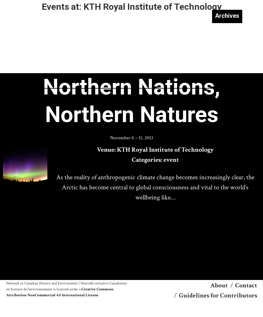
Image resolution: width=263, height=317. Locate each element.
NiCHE (30, 20)
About (219, 285)
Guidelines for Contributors (218, 295)
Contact (246, 285)
